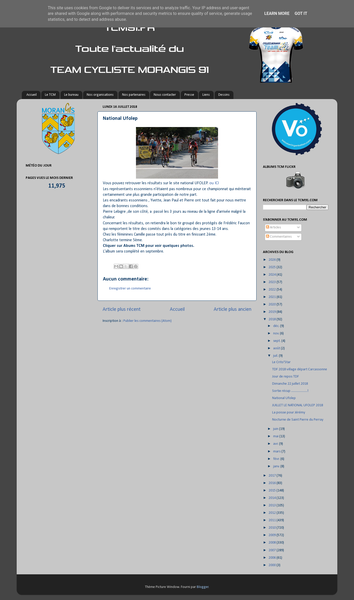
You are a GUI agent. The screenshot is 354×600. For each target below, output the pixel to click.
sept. (277, 341)
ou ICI (214, 183)
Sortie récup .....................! (290, 391)
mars (277, 451)
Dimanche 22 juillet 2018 (290, 384)
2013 (273, 505)
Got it (300, 13)
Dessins (224, 95)
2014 (273, 498)
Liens (206, 95)
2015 (273, 490)
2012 (273, 513)
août (277, 348)
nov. (276, 333)
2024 (273, 275)
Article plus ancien (232, 309)
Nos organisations (100, 95)
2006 (273, 558)
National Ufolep (284, 398)
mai (276, 436)
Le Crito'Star (281, 362)
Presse (189, 95)
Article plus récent (122, 309)
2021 (273, 297)
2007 (273, 550)
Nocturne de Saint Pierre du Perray (297, 420)
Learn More (276, 13)
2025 (273, 267)
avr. (276, 444)
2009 (273, 535)
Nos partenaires (133, 95)
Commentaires (279, 237)
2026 (273, 260)
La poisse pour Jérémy (288, 412)
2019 (273, 312)
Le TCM (50, 95)
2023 (273, 282)
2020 (273, 304)
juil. (276, 356)
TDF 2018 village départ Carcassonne (299, 369)
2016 (273, 483)
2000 (273, 565)
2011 (273, 520)
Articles (273, 227)
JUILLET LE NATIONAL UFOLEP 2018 (297, 405)
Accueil (31, 95)
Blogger (203, 587)
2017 (273, 476)
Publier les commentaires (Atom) (147, 321)
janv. (276, 466)
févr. (276, 459)
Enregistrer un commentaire (130, 289)
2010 (273, 528)
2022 (273, 290)
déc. (276, 326)
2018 (273, 319)
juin (276, 429)
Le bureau (71, 95)
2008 (273, 543)
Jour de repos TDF (285, 377)
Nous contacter (165, 95)
